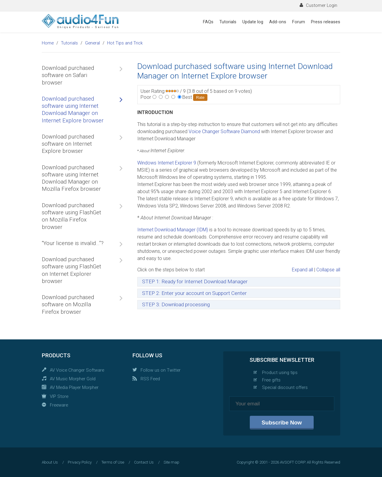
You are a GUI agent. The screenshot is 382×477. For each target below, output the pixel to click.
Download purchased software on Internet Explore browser (68, 144)
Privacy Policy (80, 462)
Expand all (302, 270)
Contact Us (144, 462)
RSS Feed (150, 378)
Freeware (59, 405)
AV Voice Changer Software (77, 370)
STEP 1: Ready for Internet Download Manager (195, 281)
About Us (50, 462)
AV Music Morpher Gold (73, 378)
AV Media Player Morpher (74, 387)
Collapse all (328, 270)
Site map (171, 462)
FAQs (208, 21)
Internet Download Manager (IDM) (172, 230)
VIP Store (59, 396)
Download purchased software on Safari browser (68, 75)
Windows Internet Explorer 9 (167, 163)
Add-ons (277, 21)
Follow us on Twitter (161, 370)
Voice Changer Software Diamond (224, 131)
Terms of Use (112, 462)
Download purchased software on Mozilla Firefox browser (68, 304)
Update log (252, 21)
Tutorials (227, 21)
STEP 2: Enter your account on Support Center (194, 293)
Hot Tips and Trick (125, 43)
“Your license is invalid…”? (73, 243)
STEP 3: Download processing (176, 304)
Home (48, 43)
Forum (298, 21)
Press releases (325, 21)
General (92, 43)
